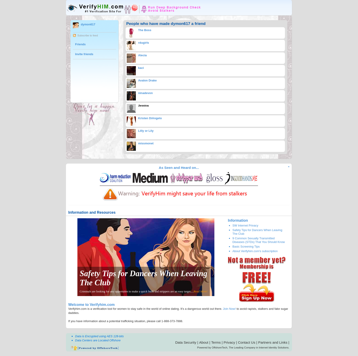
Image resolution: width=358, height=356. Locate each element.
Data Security (185, 342)
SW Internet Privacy (245, 225)
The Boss (144, 30)
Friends (80, 44)
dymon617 (88, 24)
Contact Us (246, 342)
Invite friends (84, 54)
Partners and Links (272, 342)
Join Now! (229, 308)
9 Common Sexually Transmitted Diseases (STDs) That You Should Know (258, 240)
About (203, 342)
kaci (141, 68)
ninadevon (145, 93)
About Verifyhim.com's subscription (255, 251)
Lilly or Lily (146, 130)
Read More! (201, 291)
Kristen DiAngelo (150, 118)
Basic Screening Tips (246, 246)
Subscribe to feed (87, 35)
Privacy (229, 342)
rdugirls (143, 42)
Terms (216, 342)
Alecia (142, 55)
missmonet (146, 143)
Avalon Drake (147, 80)
